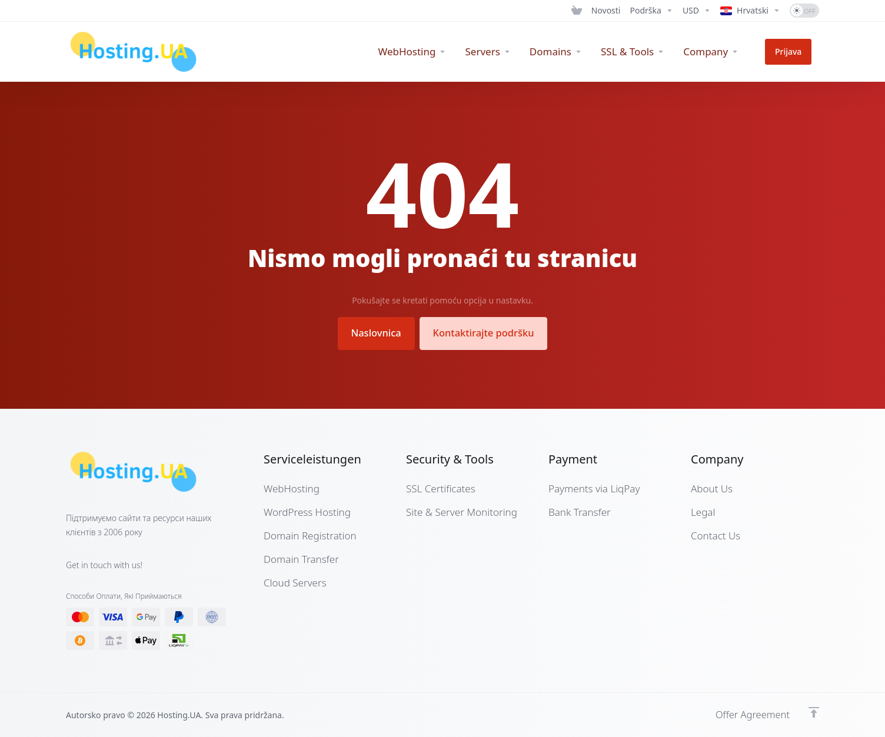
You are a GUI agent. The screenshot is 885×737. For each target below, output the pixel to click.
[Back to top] (814, 712)
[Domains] (570, 52)
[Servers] (503, 52)
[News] (606, 10)
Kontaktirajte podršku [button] (485, 332)
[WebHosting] (427, 52)
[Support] (652, 10)
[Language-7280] (750, 10)
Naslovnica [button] (373, 332)
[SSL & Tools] (647, 52)
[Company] (725, 52)
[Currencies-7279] (697, 10)
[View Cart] (577, 10)
